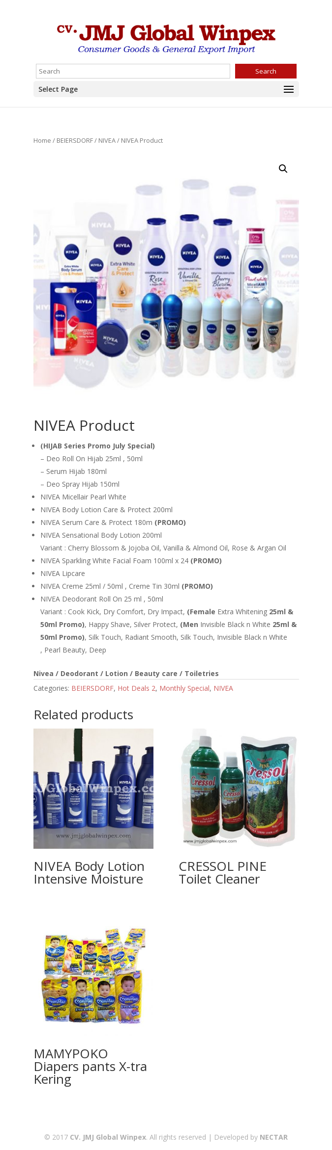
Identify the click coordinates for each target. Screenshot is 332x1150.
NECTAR (274, 1137)
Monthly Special (184, 688)
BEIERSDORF (75, 140)
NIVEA (107, 140)
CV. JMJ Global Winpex (108, 1137)
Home (42, 140)
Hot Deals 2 (136, 688)
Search (265, 71)
